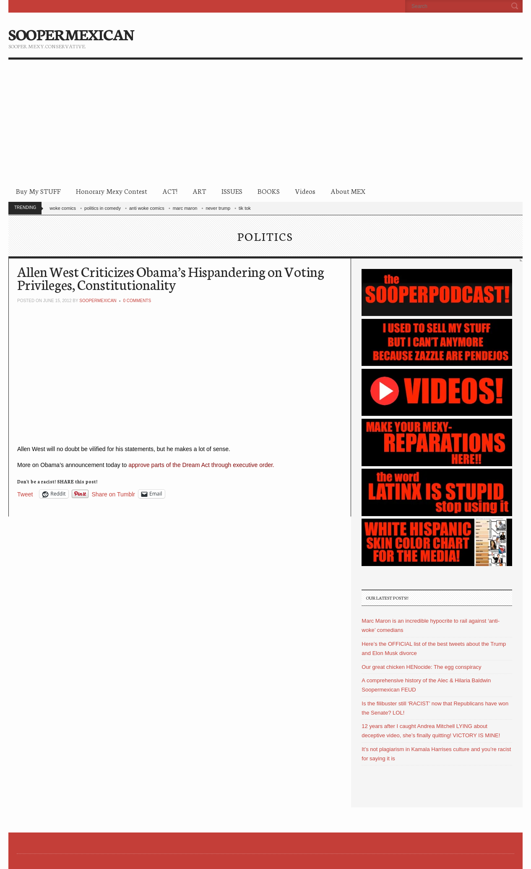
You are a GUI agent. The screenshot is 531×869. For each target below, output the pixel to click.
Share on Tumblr (113, 494)
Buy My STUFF (38, 191)
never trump (218, 208)
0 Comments (137, 300)
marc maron (185, 208)
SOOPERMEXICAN (71, 33)
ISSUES (231, 191)
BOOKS (269, 191)
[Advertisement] (265, 122)
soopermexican (97, 300)
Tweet (25, 494)
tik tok (245, 208)
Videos (305, 191)
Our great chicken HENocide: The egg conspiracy (421, 667)
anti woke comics (146, 208)
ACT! (169, 191)
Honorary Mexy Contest (111, 191)
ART (199, 191)
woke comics (62, 208)
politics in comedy (102, 208)
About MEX (348, 191)
